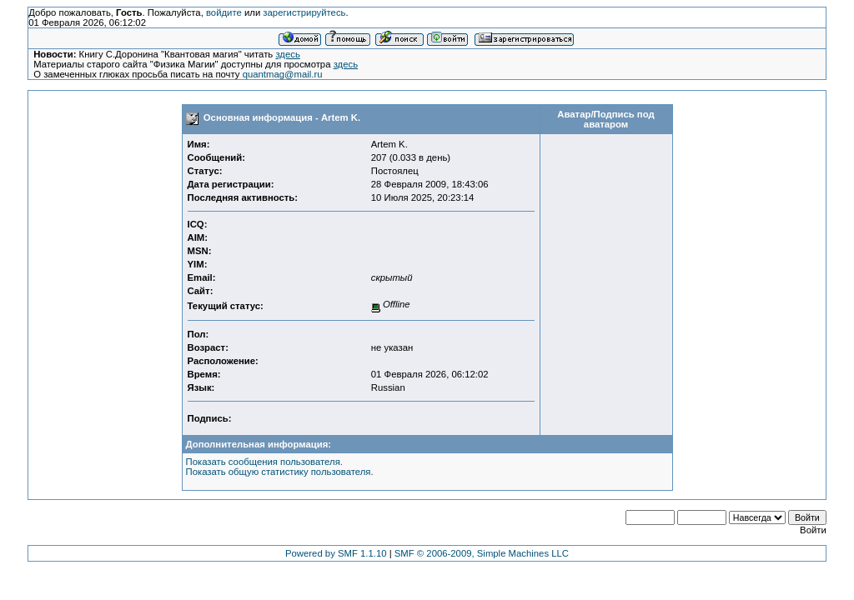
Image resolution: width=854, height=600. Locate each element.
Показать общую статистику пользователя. (280, 472)
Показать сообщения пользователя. (264, 462)
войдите (224, 13)
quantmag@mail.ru (283, 74)
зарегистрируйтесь (304, 13)
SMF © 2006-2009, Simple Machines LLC (481, 553)
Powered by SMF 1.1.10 (336, 553)
